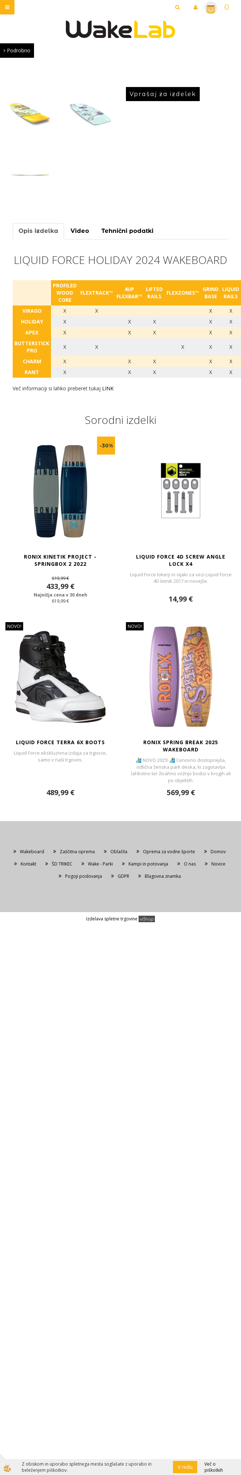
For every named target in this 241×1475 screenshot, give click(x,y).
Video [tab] (80, 230)
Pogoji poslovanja (83, 876)
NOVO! (14, 626)
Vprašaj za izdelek (163, 94)
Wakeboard (32, 852)
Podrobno (17, 50)
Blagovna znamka (163, 876)
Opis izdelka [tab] (38, 230)
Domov (218, 852)
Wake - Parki (100, 864)
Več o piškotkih (213, 1467)
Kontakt (28, 864)
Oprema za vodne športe (169, 852)
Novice (218, 864)
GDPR (123, 876)
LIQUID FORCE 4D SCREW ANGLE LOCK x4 (180, 560)
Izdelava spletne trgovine (112, 919)
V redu (185, 1466)
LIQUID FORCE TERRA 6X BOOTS (60, 742)
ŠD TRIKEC (62, 864)
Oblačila (118, 852)
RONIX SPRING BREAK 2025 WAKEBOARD (180, 746)
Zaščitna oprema (77, 852)
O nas (190, 864)
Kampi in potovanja (148, 864)
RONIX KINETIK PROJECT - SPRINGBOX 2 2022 (60, 560)
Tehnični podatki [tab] (127, 230)
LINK (108, 388)
